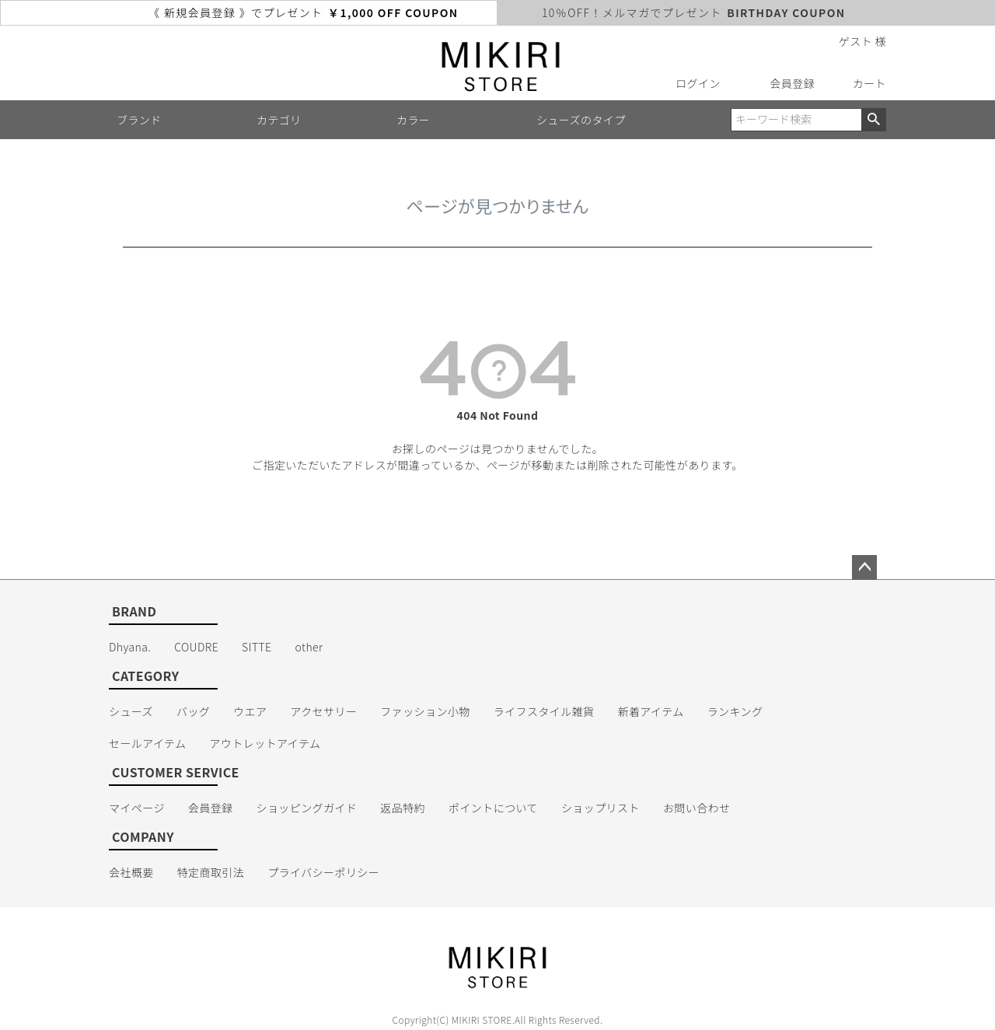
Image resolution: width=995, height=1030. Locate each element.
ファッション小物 (425, 711)
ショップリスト (600, 807)
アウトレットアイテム (265, 743)
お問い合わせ (697, 807)
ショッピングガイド (307, 807)
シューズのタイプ (581, 119)
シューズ (131, 711)
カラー (413, 119)
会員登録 (792, 83)
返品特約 (402, 807)
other (309, 647)
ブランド (139, 119)
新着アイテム (651, 711)
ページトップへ (864, 567)
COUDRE (196, 647)
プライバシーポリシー (323, 872)
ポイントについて (493, 807)
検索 (873, 120)
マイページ (137, 807)
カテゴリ (279, 119)
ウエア (250, 711)
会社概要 (131, 872)
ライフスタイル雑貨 (544, 711)
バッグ (193, 711)
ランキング (735, 711)
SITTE (256, 647)
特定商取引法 (211, 872)
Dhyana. (130, 647)
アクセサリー (324, 711)
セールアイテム (148, 743)
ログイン (698, 83)
